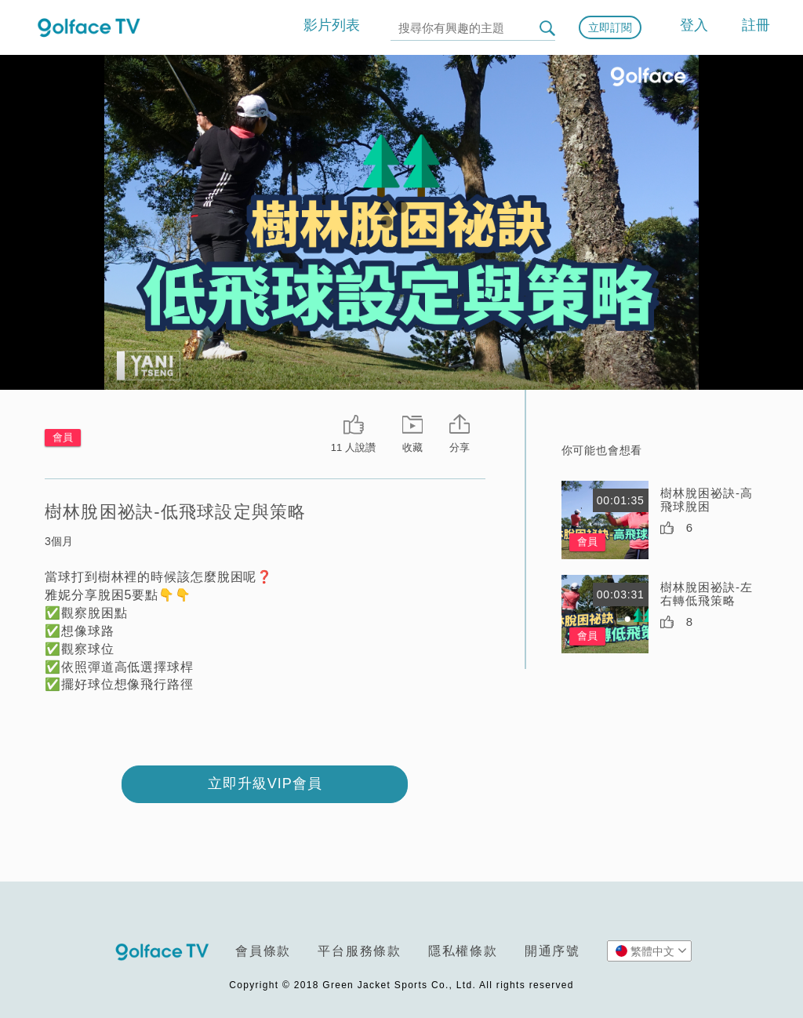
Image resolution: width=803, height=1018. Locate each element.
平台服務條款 (360, 951)
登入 (694, 25)
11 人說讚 (353, 447)
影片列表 (331, 25)
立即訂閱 (610, 27)
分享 (459, 447)
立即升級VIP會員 (265, 783)
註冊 (756, 25)
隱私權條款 (463, 951)
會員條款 (263, 951)
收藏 (412, 447)
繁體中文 (651, 950)
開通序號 (552, 951)
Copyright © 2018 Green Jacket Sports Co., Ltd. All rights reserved (401, 985)
